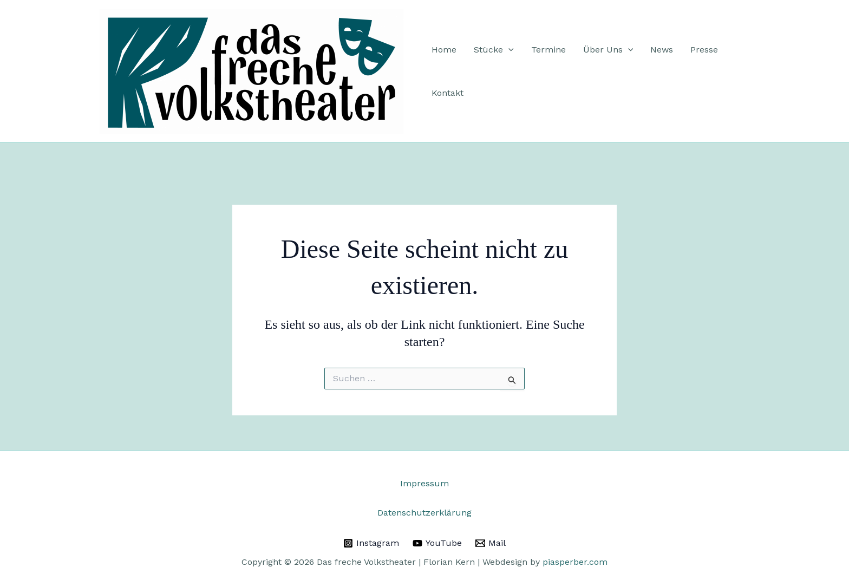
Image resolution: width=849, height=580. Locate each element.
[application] (508, 49)
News (661, 49)
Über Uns (608, 49)
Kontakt (447, 93)
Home (444, 49)
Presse (704, 49)
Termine (548, 49)
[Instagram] (371, 543)
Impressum (424, 483)
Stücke (494, 49)
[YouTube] (437, 543)
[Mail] (490, 543)
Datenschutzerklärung (424, 512)
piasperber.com (575, 562)
